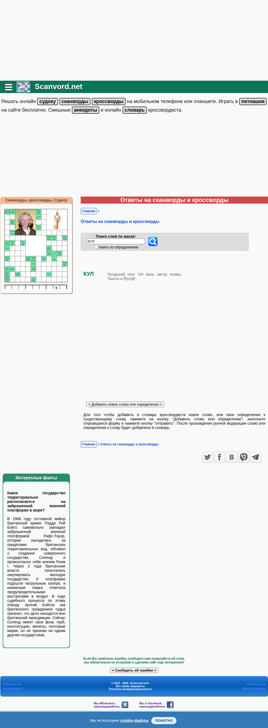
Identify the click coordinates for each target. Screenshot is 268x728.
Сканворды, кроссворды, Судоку (36, 200)
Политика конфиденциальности (130, 689)
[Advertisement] (134, 40)
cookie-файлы (134, 720)
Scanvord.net (58, 86)
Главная (88, 211)
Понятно (164, 721)
